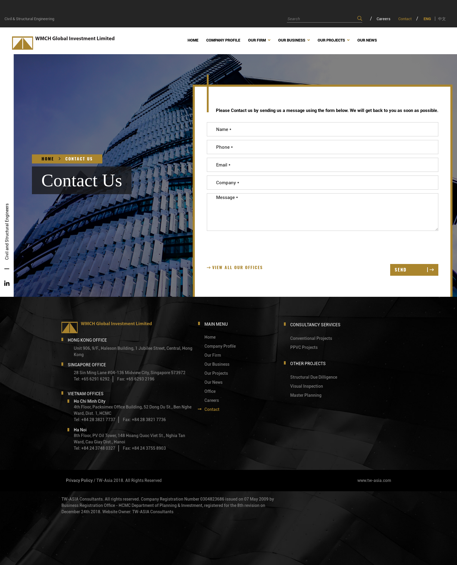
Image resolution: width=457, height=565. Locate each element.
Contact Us (79, 159)
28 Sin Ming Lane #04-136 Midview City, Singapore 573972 (129, 372)
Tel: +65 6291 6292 (92, 379)
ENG (427, 19)
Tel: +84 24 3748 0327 (94, 448)
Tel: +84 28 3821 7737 (94, 419)
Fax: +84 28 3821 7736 (144, 419)
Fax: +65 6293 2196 (135, 379)
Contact (405, 19)
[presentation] (252, 246)
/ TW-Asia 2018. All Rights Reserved (128, 480)
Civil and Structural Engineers (7, 231)
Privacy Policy (79, 480)
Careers (383, 19)
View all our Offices (235, 267)
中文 (442, 19)
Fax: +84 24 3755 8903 (144, 448)
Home (48, 159)
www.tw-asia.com (374, 480)
